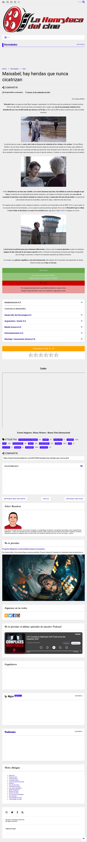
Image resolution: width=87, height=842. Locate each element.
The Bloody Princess (15, 798)
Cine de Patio (13, 778)
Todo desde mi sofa (15, 799)
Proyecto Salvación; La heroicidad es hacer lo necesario (23, 549)
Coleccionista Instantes (16, 782)
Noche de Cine (13, 791)
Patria (71, 205)
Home (4, 69)
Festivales (10, 732)
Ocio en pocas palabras (16, 794)
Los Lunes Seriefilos (15, 788)
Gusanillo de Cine (14, 786)
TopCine (18, 695)
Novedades (15, 69)
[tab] (43, 302)
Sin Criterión (13, 796)
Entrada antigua (74, 499)
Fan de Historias (14, 785)
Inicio (46, 499)
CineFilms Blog (13, 780)
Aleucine (12, 775)
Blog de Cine (13, 777)
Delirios (11, 783)
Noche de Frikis (14, 793)
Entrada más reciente (15, 499)
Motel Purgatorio (14, 790)
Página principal (11, 829)
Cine (24, 69)
